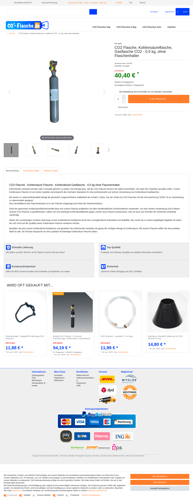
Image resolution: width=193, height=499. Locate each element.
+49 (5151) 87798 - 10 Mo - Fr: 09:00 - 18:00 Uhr (86, 3)
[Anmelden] (153, 11)
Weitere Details (51, 170)
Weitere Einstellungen (91, 495)
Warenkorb (59, 380)
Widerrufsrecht (82, 375)
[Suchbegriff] (48, 11)
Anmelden (58, 375)
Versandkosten (137, 114)
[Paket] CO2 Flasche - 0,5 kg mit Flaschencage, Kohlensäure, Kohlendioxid (71, 337)
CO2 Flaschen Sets (151, 27)
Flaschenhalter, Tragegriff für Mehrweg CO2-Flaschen (25, 337)
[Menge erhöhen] (124, 97)
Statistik (27, 495)
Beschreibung (12, 170)
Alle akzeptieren (159, 476)
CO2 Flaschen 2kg (101, 27)
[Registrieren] (168, 11)
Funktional (74, 495)
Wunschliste (122, 107)
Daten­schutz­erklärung (97, 490)
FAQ (34, 378)
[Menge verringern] (124, 101)
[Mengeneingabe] (118, 99)
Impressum (81, 383)
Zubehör (171, 27)
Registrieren (59, 378)
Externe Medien (44, 495)
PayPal (60, 495)
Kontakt (117, 3)
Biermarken (37, 380)
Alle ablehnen (160, 482)
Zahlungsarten (38, 375)
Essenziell (12, 495)
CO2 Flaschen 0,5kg (126, 27)
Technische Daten (31, 170)
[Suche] (93, 11)
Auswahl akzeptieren (159, 488)
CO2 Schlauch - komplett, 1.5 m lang (117, 336)
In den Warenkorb (168, 99)
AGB (78, 385)
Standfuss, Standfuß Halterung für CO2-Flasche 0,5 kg (165, 337)
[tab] (12, 171)
